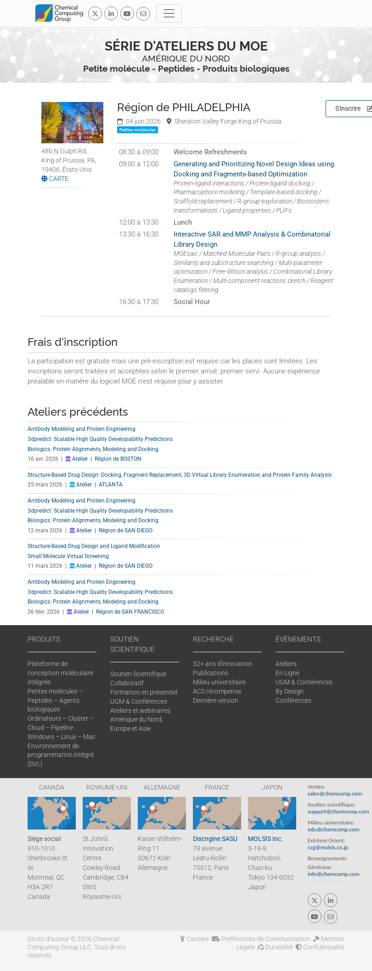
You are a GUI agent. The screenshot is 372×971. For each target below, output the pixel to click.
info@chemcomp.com (334, 873)
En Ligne (287, 673)
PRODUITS (44, 639)
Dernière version (215, 700)
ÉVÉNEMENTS (298, 639)
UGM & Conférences (138, 701)
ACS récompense (217, 691)
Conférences (293, 700)
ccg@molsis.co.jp (328, 847)
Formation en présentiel (143, 692)
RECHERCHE (213, 639)
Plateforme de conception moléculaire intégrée (60, 673)
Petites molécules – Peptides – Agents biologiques (55, 700)
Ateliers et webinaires (140, 710)
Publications (210, 673)
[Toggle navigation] (169, 13)
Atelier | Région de (103, 459)
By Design (290, 691)
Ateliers (286, 663)
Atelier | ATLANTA (96, 484)
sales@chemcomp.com (335, 793)
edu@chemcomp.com (334, 829)
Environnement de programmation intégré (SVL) (61, 755)
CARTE (54, 178)
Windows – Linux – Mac (62, 736)
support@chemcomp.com (338, 811)
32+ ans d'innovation (222, 663)
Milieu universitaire (219, 682)
